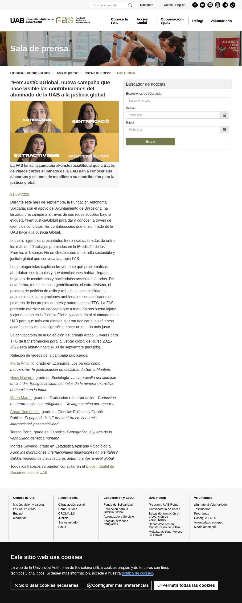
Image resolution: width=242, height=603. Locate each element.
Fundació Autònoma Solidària (30, 73)
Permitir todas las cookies (186, 585)
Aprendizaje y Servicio (119, 516)
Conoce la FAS (119, 20)
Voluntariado (221, 21)
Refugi (197, 21)
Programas (201, 513)
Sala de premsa (67, 73)
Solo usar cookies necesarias (45, 585)
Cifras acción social (71, 504)
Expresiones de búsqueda (143, 93)
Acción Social (142, 20)
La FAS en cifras (24, 509)
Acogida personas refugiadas (116, 522)
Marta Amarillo (22, 363)
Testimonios (202, 509)
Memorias (20, 518)
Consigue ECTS (205, 518)
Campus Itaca (67, 509)
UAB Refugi (157, 497)
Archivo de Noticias (98, 73)
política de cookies (137, 573)
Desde (130, 108)
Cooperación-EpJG (172, 20)
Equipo (18, 513)
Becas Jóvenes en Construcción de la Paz (164, 525)
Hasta (130, 122)
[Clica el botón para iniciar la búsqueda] (130, 5)
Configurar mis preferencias (117, 585)
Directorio (146, 5)
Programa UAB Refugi (164, 504)
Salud (62, 527)
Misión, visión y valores (29, 504)
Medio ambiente (205, 527)
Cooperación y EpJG (119, 497)
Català (168, 5)
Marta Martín (21, 398)
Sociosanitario (68, 522)
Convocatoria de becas (164, 509)
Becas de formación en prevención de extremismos (164, 516)
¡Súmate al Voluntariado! (211, 504)
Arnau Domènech (25, 412)
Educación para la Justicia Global (116, 510)
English (180, 5)
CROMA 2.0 (66, 513)
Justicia (63, 518)
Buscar (150, 141)
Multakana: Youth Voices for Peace (165, 533)
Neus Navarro (22, 378)
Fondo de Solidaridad (118, 504)
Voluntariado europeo (208, 522)
